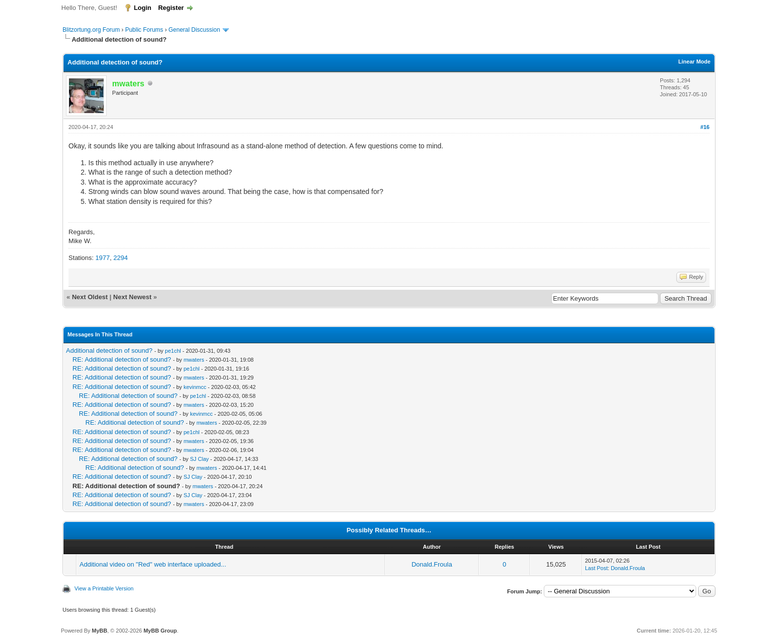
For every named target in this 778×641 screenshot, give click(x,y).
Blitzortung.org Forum (91, 29)
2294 (120, 257)
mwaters (194, 360)
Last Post (596, 568)
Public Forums (144, 29)
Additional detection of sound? (109, 350)
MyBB (99, 631)
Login (142, 7)
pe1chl (173, 351)
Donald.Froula (431, 564)
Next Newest (132, 297)
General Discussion (194, 29)
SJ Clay (199, 459)
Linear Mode (694, 61)
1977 (102, 257)
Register (171, 7)
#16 (705, 127)
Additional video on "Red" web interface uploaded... (152, 564)
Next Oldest (90, 297)
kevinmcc (195, 387)
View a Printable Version (103, 588)
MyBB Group (160, 631)
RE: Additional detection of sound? (121, 359)
